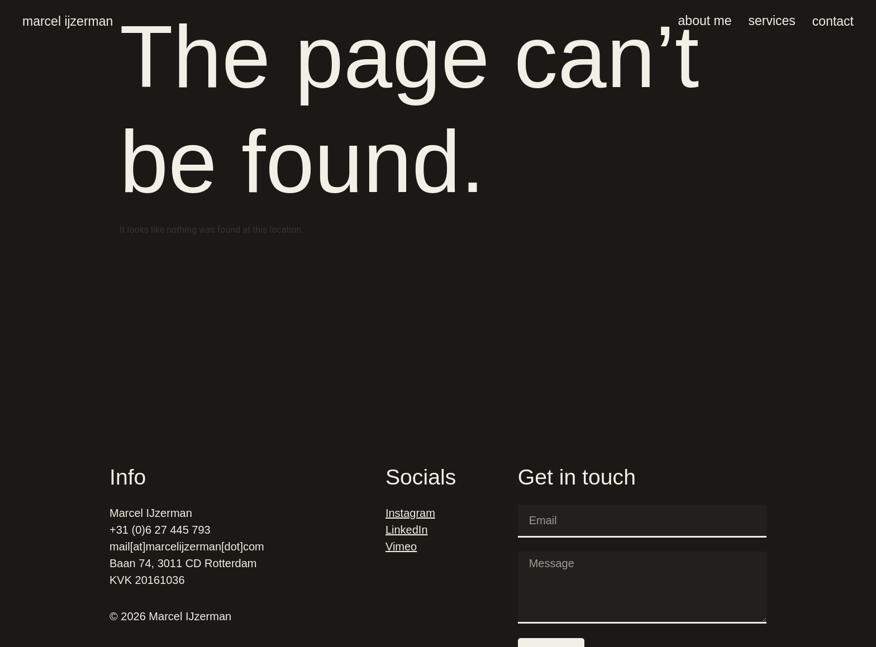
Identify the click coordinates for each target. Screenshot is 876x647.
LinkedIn (406, 530)
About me (705, 20)
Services (771, 20)
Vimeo (401, 546)
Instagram (410, 513)
